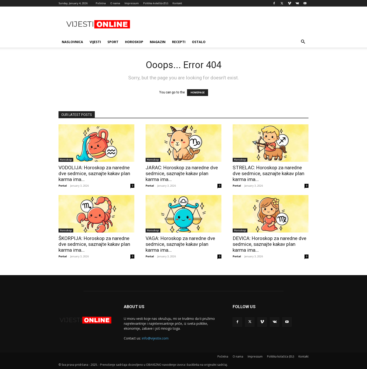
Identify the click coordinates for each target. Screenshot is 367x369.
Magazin (157, 42)
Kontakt (177, 3)
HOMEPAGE (198, 92)
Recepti (178, 42)
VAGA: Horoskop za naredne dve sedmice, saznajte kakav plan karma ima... (180, 244)
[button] (302, 42)
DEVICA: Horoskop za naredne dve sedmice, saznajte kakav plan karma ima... (269, 244)
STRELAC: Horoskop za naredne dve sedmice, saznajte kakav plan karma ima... (268, 173)
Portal (63, 185)
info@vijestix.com (155, 338)
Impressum (132, 3)
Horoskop (134, 42)
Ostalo (199, 42)
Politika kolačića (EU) (155, 3)
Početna (101, 3)
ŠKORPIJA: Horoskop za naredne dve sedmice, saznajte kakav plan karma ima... (94, 244)
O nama (115, 3)
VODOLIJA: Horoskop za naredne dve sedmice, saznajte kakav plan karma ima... (94, 173)
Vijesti (95, 42)
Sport (112, 42)
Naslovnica (72, 42)
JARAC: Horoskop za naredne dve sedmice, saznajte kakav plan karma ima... (182, 173)
